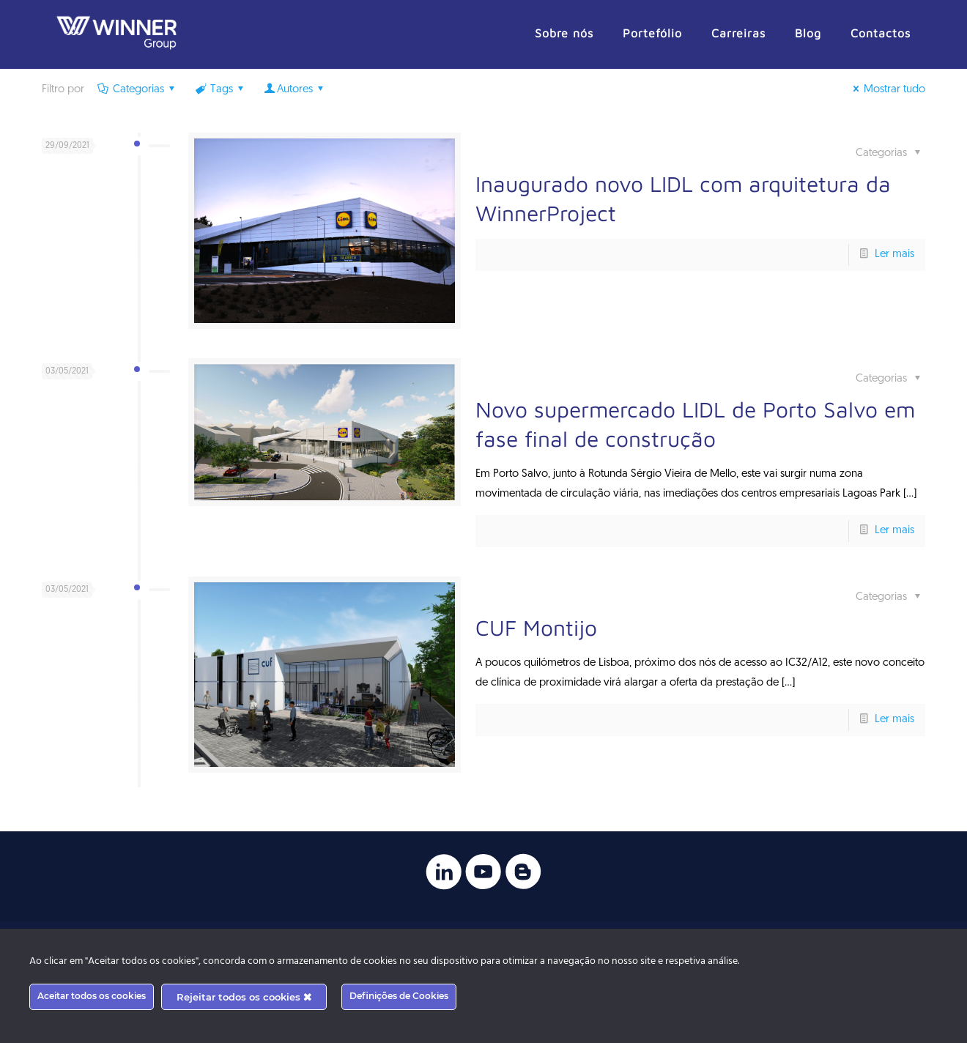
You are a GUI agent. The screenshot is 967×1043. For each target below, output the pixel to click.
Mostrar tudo (886, 89)
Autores (295, 89)
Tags (220, 89)
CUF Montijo (536, 627)
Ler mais (894, 254)
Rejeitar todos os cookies (244, 997)
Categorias (137, 89)
